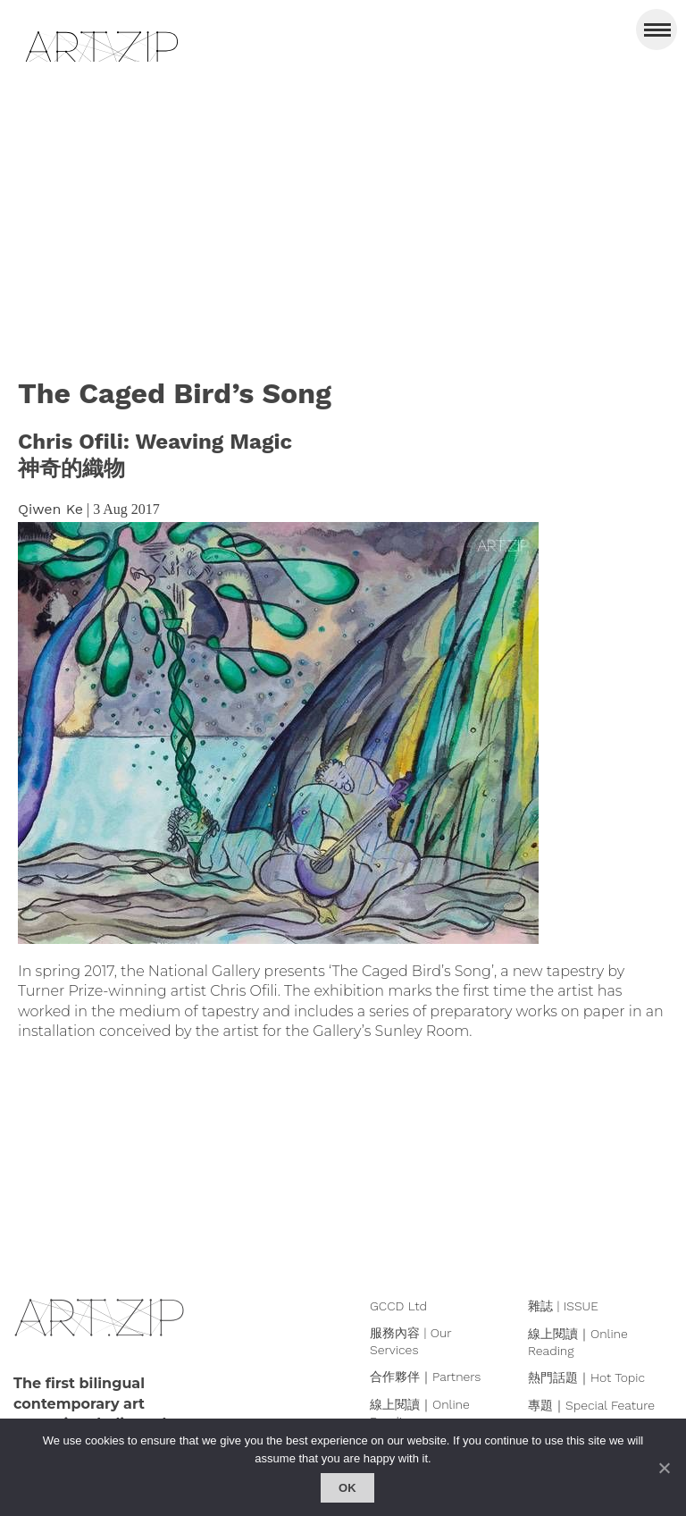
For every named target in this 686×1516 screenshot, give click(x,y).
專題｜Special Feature (591, 1405)
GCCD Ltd (398, 1306)
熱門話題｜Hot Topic (586, 1377)
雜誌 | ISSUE (563, 1306)
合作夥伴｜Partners (425, 1376)
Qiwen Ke (50, 509)
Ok (347, 1488)
